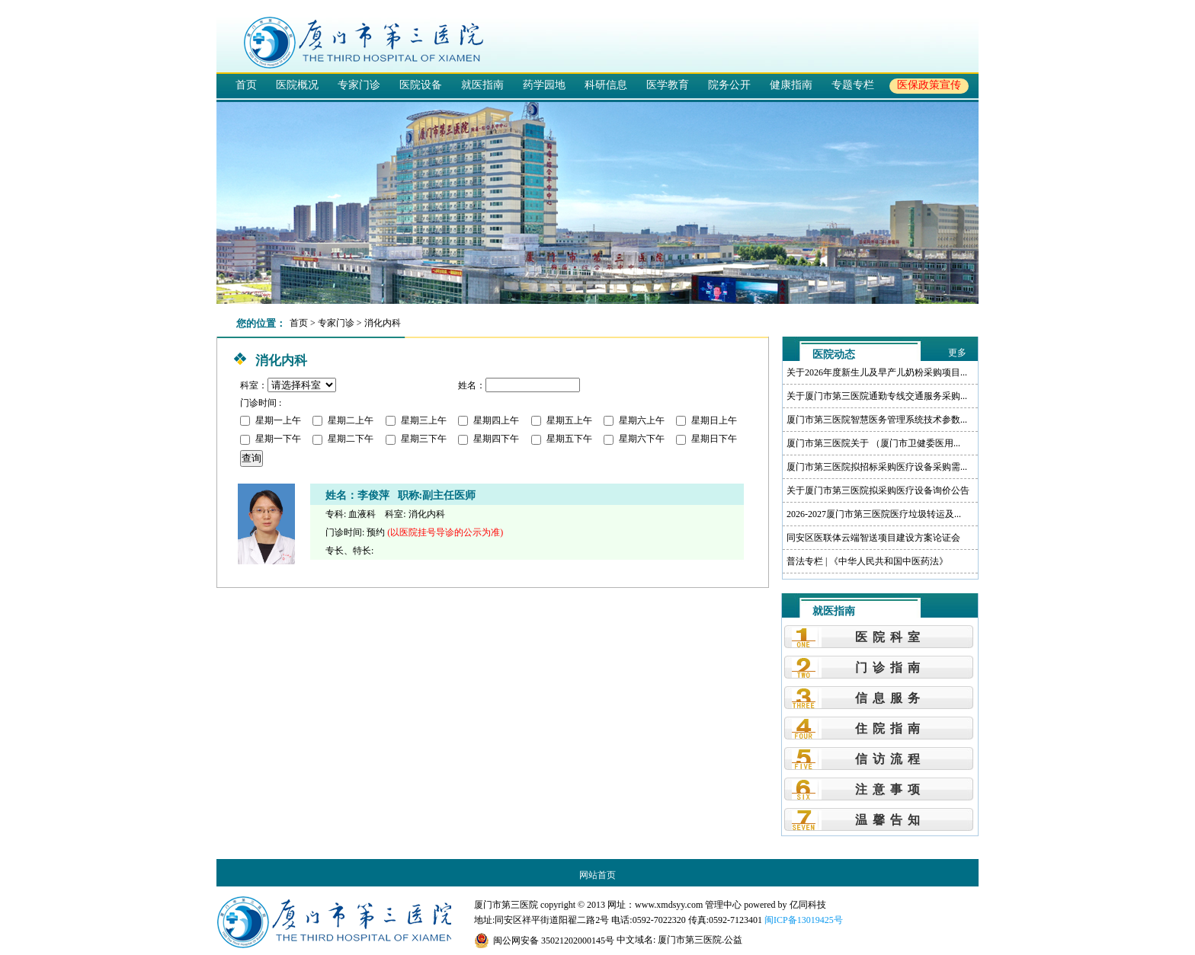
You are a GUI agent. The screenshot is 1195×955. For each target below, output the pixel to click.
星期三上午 (416, 420)
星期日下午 (706, 438)
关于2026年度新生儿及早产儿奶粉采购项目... (877, 372)
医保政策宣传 (929, 84)
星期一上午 (270, 420)
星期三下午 (416, 438)
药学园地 (544, 84)
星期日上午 (706, 420)
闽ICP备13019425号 (803, 920)
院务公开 (729, 84)
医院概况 (297, 84)
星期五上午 (561, 420)
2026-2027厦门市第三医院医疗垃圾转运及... (874, 514)
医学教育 (667, 84)
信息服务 (890, 697)
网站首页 (597, 875)
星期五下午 (561, 438)
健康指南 (791, 84)
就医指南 (482, 84)
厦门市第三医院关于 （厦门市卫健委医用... (873, 443)
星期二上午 (342, 420)
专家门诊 (359, 84)
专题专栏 (852, 84)
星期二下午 (342, 438)
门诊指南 (890, 667)
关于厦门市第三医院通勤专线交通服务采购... (877, 396)
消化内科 (382, 323)
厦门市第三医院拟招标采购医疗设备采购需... (877, 467)
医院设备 (420, 84)
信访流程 (890, 758)
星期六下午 (634, 438)
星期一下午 (270, 438)
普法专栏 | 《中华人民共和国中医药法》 (867, 561)
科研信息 (606, 84)
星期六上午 (634, 420)
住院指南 (890, 728)
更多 (957, 352)
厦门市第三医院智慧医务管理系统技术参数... (877, 419)
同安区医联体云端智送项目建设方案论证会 (873, 537)
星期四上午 (488, 420)
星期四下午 (488, 438)
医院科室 (890, 637)
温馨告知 (890, 819)
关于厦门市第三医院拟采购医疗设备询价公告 (878, 490)
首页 (246, 84)
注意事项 (890, 789)
